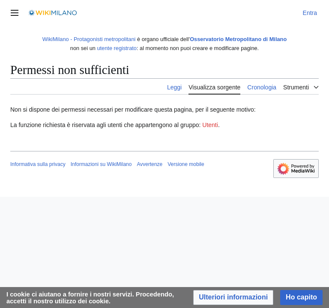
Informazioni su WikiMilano (101, 164)
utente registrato (116, 48)
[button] (233, 297)
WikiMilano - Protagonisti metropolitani (89, 39)
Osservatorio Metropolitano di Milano (238, 39)
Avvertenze (149, 164)
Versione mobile (185, 164)
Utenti (210, 124)
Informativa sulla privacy (38, 164)
